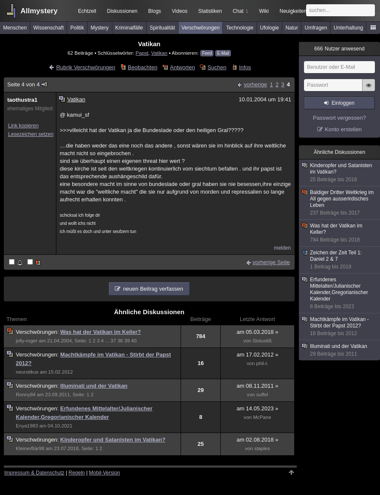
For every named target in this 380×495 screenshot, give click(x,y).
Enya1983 (27, 425)
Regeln (77, 473)
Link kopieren (23, 126)
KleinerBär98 (30, 448)
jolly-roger (27, 340)
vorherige (255, 84)
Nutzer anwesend (339, 49)
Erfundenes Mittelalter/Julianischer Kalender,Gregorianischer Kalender (340, 293)
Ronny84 (25, 394)
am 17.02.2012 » (257, 354)
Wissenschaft (48, 28)
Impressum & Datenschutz (34, 473)
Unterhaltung (348, 28)
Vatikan (159, 53)
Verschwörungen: (38, 332)
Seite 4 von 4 (27, 84)
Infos (245, 67)
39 (127, 340)
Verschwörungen (200, 28)
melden (282, 248)
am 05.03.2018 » (257, 332)
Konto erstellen (343, 129)
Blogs (154, 11)
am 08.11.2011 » (257, 386)
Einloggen (343, 103)
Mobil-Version (104, 473)
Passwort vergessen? (339, 118)
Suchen (217, 67)
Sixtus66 (262, 340)
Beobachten (142, 67)
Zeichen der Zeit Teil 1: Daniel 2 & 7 (340, 260)
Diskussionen (122, 11)
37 (113, 340)
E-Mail (223, 53)
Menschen (14, 28)
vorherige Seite (271, 262)
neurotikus (27, 371)
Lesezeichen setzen (30, 134)
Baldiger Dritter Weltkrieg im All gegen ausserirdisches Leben (340, 202)
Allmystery (39, 11)
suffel (262, 394)
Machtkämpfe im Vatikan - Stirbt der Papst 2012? (340, 326)
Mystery (99, 28)
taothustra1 (22, 100)
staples (262, 448)
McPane (262, 417)
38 (120, 340)
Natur (292, 28)
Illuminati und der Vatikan (93, 386)
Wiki (264, 11)
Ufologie (269, 28)
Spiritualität (162, 28)
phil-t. (262, 363)
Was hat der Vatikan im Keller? (100, 332)
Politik (77, 28)
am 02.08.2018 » (257, 439)
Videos (179, 11)
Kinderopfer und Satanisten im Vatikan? (112, 439)
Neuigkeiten (293, 11)
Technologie (240, 28)
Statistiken (210, 11)
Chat (240, 11)
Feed (207, 53)
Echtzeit (87, 11)
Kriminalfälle (129, 28)
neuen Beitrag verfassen (153, 289)
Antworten (182, 67)
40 (134, 340)
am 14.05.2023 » (257, 408)
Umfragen (316, 28)
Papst (142, 53)
